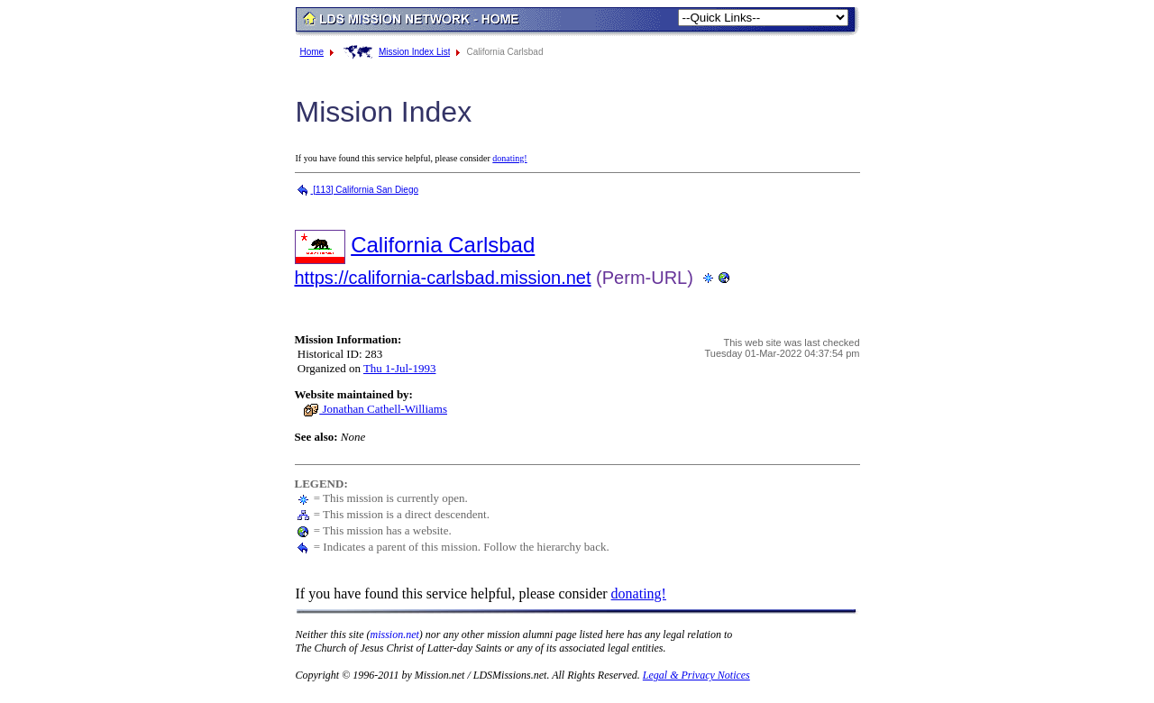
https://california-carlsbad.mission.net (443, 278)
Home (312, 52)
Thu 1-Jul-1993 (399, 368)
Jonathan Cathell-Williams (375, 408)
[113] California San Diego (357, 190)
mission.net (395, 634)
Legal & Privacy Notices (696, 675)
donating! (509, 158)
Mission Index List (414, 52)
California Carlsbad (443, 245)
